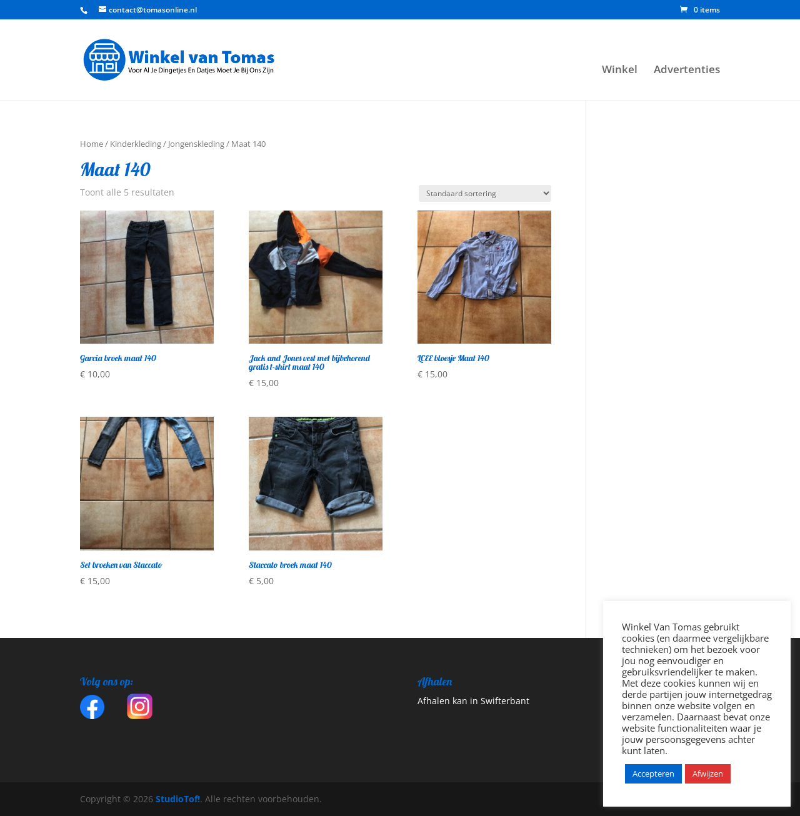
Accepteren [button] (653, 773)
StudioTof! (176, 799)
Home (91, 143)
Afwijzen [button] (707, 773)
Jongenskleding (196, 143)
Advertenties (687, 70)
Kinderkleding (135, 143)
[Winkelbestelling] (485, 193)
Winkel (620, 70)
